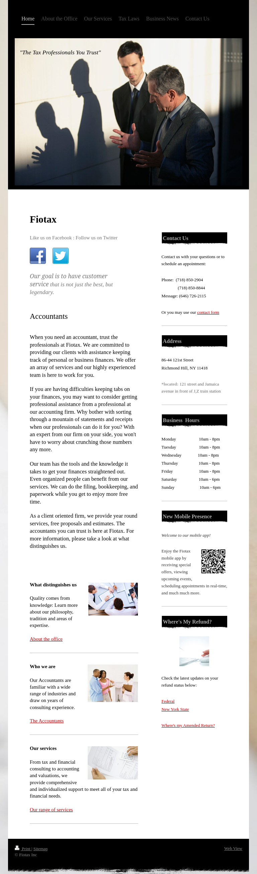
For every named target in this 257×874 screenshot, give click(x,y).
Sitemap (40, 848)
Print (23, 848)
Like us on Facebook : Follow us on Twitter (73, 237)
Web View (233, 848)
